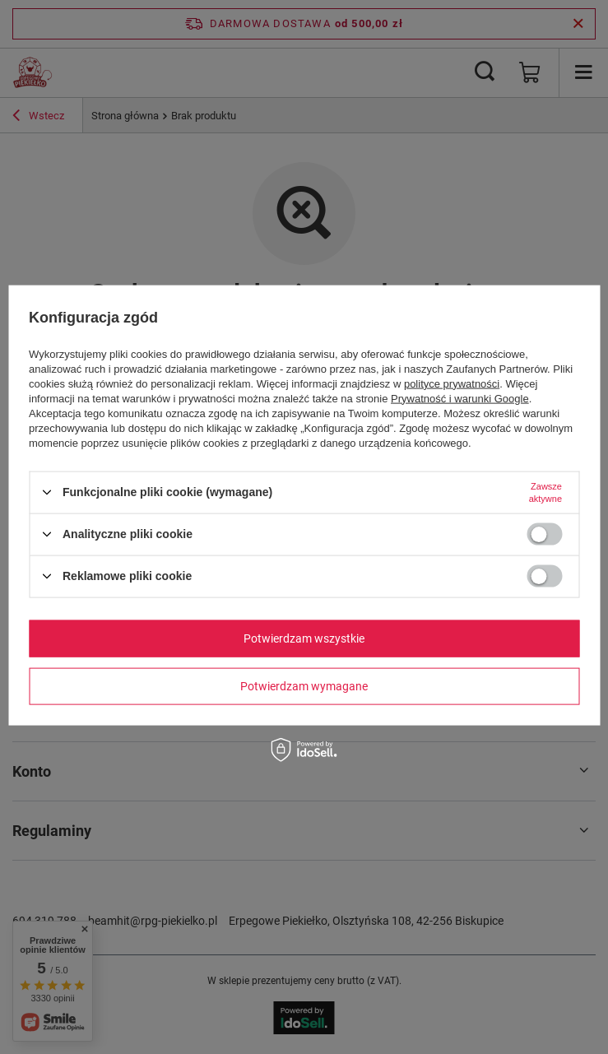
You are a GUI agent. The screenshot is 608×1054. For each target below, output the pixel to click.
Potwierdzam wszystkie (304, 638)
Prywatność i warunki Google (460, 398)
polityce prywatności (451, 383)
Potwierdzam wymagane (304, 686)
